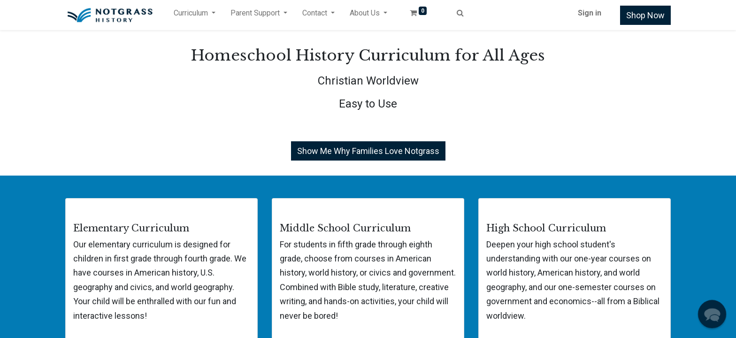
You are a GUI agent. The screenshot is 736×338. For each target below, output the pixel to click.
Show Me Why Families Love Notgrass (368, 151)
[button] (712, 314)
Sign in (589, 12)
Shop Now (645, 15)
